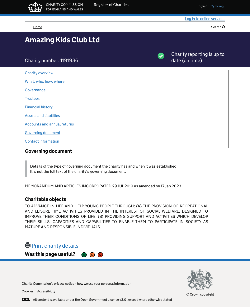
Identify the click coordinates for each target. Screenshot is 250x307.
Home (37, 27)
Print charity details (51, 245)
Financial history (39, 107)
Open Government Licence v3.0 (103, 300)
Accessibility (46, 291)
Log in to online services (205, 18)
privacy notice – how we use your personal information (92, 284)
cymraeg (217, 6)
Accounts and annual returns (49, 124)
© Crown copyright (200, 294)
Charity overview (39, 72)
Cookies (27, 291)
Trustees (32, 98)
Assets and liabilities (42, 115)
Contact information (42, 141)
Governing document (42, 132)
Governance (35, 90)
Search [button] (218, 27)
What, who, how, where (45, 81)
